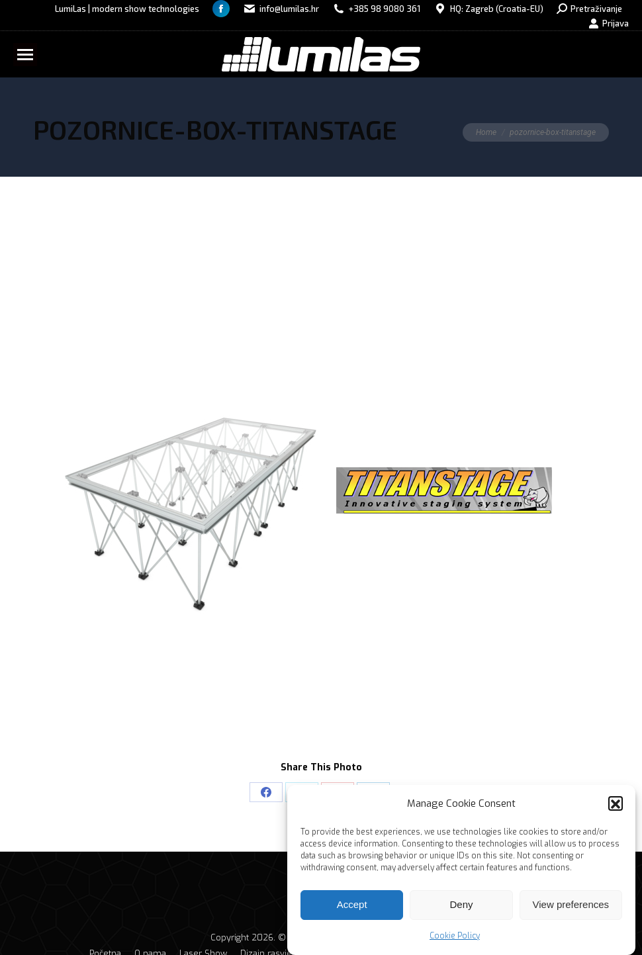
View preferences (571, 911)
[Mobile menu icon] (25, 54)
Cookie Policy (455, 942)
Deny (461, 911)
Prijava (608, 23)
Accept (352, 911)
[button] (615, 810)
